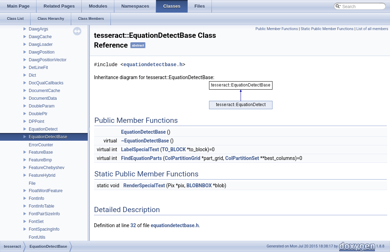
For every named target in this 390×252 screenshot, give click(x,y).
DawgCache (40, 36)
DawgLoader (41, 44)
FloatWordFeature (46, 190)
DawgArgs (38, 29)
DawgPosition (41, 52)
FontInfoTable (41, 206)
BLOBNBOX (199, 185)
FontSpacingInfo (44, 229)
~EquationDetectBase (145, 141)
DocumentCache (44, 90)
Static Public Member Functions (327, 29)
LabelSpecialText (140, 149)
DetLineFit (38, 67)
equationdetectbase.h (152, 64)
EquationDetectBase (48, 136)
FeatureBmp (40, 160)
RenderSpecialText (144, 185)
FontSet (36, 221)
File (32, 183)
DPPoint (36, 121)
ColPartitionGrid (183, 158)
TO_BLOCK (174, 149)
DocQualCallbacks (46, 82)
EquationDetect (43, 129)
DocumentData (43, 98)
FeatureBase (41, 152)
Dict (32, 75)
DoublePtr (38, 113)
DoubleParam (41, 106)
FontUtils (37, 237)
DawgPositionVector (47, 59)
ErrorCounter (41, 144)
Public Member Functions (277, 29)
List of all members (372, 29)
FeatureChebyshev (46, 167)
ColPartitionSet (242, 158)
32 (133, 225)
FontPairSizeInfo (44, 213)
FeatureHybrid (42, 175)
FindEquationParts (141, 158)
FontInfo (36, 198)
